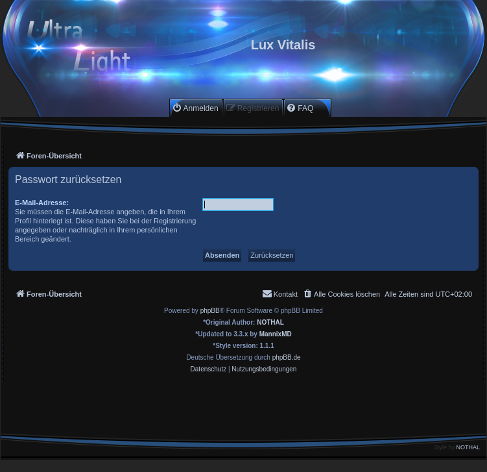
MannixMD (275, 334)
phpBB (210, 310)
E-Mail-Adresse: (42, 202)
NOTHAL (270, 322)
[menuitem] (195, 108)
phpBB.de (286, 357)
